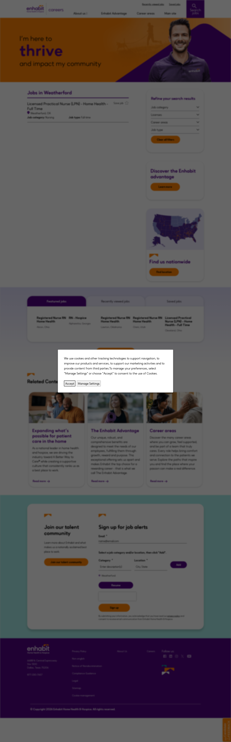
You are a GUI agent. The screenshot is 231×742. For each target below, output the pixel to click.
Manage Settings (89, 383)
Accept (69, 383)
